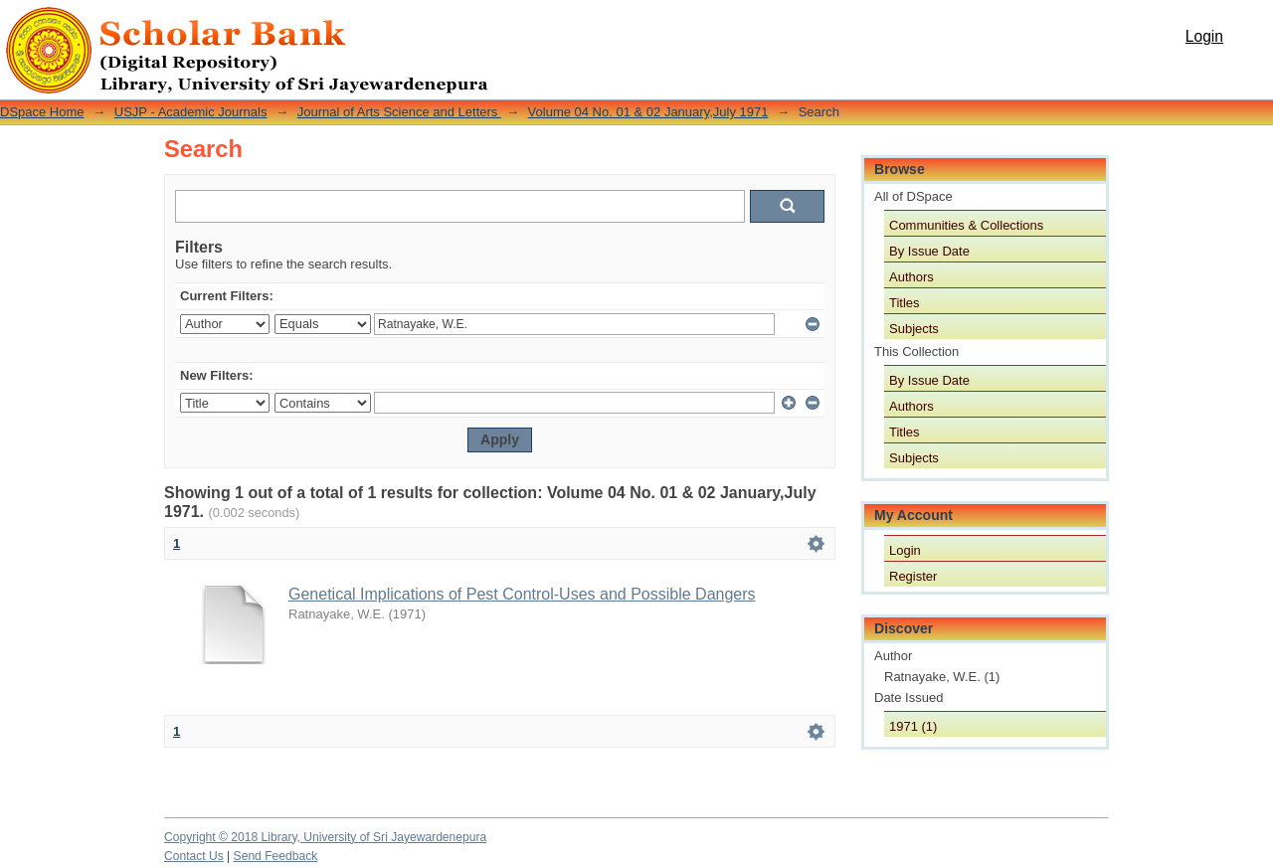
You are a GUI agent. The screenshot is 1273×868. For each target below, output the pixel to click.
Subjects (914, 328)
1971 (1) (913, 726)
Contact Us (194, 856)
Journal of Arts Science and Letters (399, 111)
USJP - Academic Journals (191, 111)
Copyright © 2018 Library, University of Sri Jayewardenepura (325, 837)
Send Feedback (276, 856)
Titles (904, 302)
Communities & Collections (966, 225)
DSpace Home (42, 111)
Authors (911, 276)
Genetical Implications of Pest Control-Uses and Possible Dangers (522, 594)
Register (913, 576)
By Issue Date (929, 251)
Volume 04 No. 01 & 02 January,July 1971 (648, 111)
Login (1204, 36)
